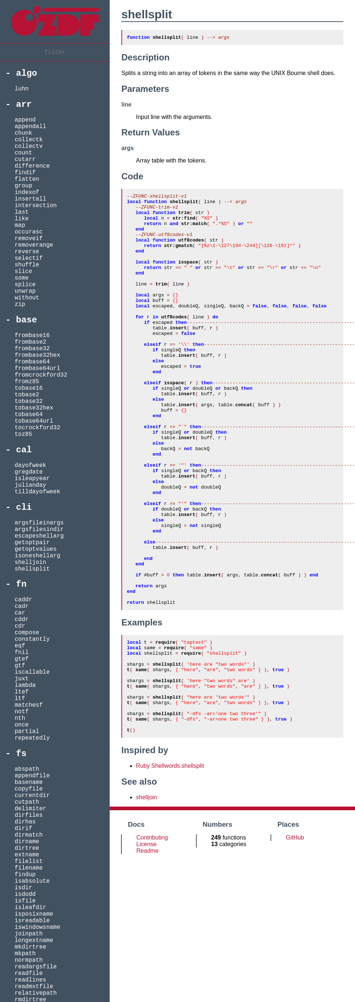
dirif (23, 828)
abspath (27, 769)
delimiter (30, 808)
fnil (22, 652)
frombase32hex (37, 355)
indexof (27, 192)
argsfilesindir (39, 529)
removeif (29, 238)
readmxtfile (34, 986)
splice (25, 284)
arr (24, 104)
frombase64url (37, 368)
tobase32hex (34, 408)
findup (25, 874)
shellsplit (32, 569)
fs (21, 754)
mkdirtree (30, 947)
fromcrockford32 (41, 375)
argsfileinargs (39, 523)
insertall (30, 199)
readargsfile (36, 967)
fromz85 (27, 381)
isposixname (34, 914)
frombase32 (32, 348)
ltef (22, 692)
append (25, 120)
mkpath (25, 953)
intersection (36, 205)
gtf (20, 665)
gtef (22, 659)
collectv (29, 146)
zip (20, 304)
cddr (22, 619)
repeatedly (32, 738)
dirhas (25, 822)
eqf (20, 646)
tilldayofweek (37, 492)
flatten (27, 179)
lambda (25, 685)
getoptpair (32, 542)
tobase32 (29, 401)
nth (20, 718)
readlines (30, 980)
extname (27, 855)
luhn (22, 89)
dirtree (27, 848)
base (26, 320)
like (22, 219)
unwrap (25, 291)
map (20, 225)
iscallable (32, 672)
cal (24, 450)
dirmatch (29, 835)
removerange (34, 245)
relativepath (36, 993)
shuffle (27, 265)
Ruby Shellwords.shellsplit (170, 868)
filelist (29, 861)
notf (22, 711)
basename (29, 782)
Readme (147, 953)
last (22, 212)
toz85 (23, 434)
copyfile (29, 789)
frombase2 (30, 342)
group (23, 186)
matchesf (29, 705)
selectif (29, 258)
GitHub (295, 939)
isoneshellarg (37, 556)
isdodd (25, 894)
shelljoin (30, 562)
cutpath (27, 802)
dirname (27, 841)
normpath (29, 960)
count (23, 153)
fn (21, 584)
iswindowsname (37, 927)
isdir (23, 888)
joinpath (29, 934)
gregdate (29, 472)
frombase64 (32, 362)
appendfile (32, 776)
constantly (32, 639)
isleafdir (30, 907)
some (22, 278)
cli (24, 507)
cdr (20, 626)
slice (23, 271)
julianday (30, 485)
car (20, 613)
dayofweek (30, 465)
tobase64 (29, 414)
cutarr (25, 159)
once (22, 725)
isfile (25, 901)
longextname (34, 940)
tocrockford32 (37, 428)
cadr (22, 606)
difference (32, 166)
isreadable (32, 920)
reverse (27, 251)
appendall (30, 126)
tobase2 (27, 395)
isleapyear (32, 478)
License (146, 946)
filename (29, 868)
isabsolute (32, 881)
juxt (22, 679)
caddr (23, 600)
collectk (29, 140)
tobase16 (29, 388)
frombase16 (32, 335)
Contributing (152, 939)
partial (27, 731)
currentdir (32, 795)
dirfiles (29, 815)
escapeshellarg (39, 536)
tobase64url (34, 421)
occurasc (29, 232)
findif (25, 172)
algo (26, 73)
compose (27, 632)
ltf (20, 698)
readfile (29, 973)
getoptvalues (36, 549)
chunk (23, 133)
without (27, 298)
